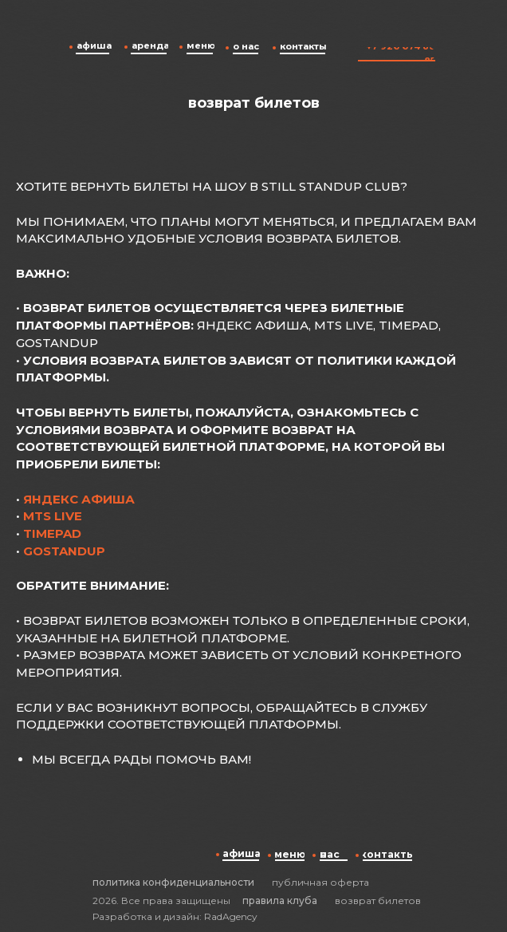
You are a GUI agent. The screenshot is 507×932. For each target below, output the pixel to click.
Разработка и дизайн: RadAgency (174, 916)
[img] (382, 27)
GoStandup (64, 551)
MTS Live (52, 515)
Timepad (52, 533)
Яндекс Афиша (79, 499)
